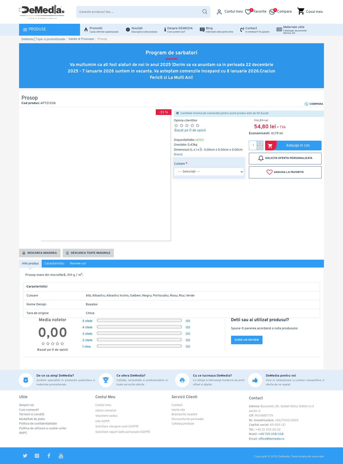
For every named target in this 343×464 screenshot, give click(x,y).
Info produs (30, 264)
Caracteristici (55, 264)
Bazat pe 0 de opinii (190, 130)
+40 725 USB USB (271, 434)
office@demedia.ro (271, 439)
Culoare (179, 164)
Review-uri (78, 264)
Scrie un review (247, 340)
